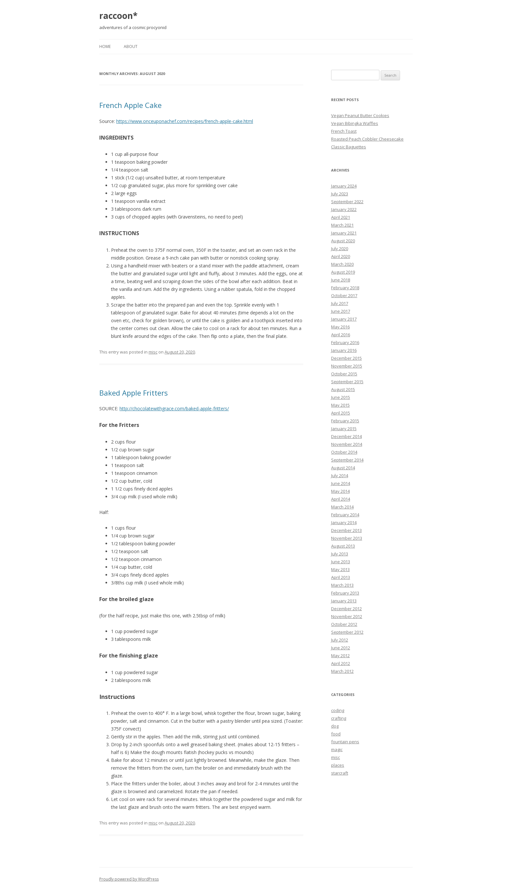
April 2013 (340, 577)
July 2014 (339, 475)
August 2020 (343, 241)
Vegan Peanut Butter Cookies (360, 115)
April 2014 (340, 499)
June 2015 (340, 397)
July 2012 (339, 640)
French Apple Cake (130, 105)
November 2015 (346, 366)
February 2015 (345, 421)
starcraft (339, 773)
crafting (338, 718)
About (130, 46)
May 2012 (340, 655)
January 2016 (344, 350)
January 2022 (344, 209)
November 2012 (346, 616)
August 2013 (343, 546)
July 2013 (339, 554)
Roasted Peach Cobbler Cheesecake (367, 139)
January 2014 (344, 522)
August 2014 (343, 468)
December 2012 (346, 609)
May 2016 (340, 327)
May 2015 (340, 405)
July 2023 (339, 194)
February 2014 (345, 515)
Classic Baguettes (348, 147)
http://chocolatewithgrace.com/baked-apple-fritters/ (174, 408)
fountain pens (345, 742)
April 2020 (340, 256)
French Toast (344, 131)
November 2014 (346, 444)
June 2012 (340, 648)
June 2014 (340, 483)
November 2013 (346, 538)
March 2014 (342, 507)
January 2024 (344, 186)
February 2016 (345, 342)
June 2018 (340, 280)
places (337, 765)
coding (337, 710)
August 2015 (343, 389)
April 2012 (340, 663)
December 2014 (346, 436)
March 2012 (342, 671)
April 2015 (340, 413)
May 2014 (340, 491)
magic (337, 749)
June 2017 (340, 311)
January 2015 (344, 428)
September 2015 (347, 382)
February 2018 (345, 288)
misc (153, 352)
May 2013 (340, 569)
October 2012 (344, 624)
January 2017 (344, 319)
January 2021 (344, 233)
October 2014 (344, 452)
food (336, 734)
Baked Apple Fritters (133, 393)
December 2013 (346, 530)
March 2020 (342, 264)
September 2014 (347, 460)
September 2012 (347, 632)
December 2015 (346, 358)
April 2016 (340, 335)
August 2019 (343, 272)
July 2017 (339, 303)
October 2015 (344, 374)
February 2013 (345, 593)
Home (105, 46)
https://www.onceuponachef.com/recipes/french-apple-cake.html (184, 121)
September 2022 (347, 201)
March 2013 (342, 585)
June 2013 (340, 562)
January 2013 (344, 601)
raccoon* (118, 16)
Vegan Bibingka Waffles (354, 123)
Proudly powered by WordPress (129, 879)
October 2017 (344, 295)
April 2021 (340, 217)
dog (335, 726)
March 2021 (342, 225)
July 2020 (339, 248)
